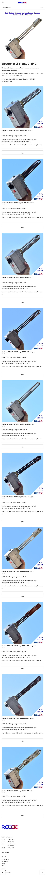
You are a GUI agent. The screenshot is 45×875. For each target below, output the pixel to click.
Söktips (3, 863)
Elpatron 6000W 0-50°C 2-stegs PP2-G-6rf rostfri (17, 571)
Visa (22, 153)
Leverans (4, 868)
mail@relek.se (11, 839)
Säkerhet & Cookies (6, 872)
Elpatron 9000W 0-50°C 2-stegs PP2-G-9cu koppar (18, 718)
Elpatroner (18, 13)
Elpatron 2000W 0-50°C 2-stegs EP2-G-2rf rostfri (17, 130)
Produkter (11, 13)
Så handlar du (5, 861)
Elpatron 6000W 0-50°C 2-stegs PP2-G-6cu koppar (18, 497)
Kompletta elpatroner (27, 13)
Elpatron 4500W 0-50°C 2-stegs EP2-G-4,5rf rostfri (18, 424)
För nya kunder (5, 859)
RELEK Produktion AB (7, 837)
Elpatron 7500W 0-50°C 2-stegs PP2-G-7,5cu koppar (18, 646)
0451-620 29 (11, 841)
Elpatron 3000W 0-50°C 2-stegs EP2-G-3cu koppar (18, 203)
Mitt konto (4, 865)
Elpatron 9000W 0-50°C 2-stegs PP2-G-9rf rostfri (17, 791)
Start (6, 13)
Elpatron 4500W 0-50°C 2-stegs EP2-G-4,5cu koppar (18, 352)
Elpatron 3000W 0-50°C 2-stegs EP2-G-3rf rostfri (17, 277)
